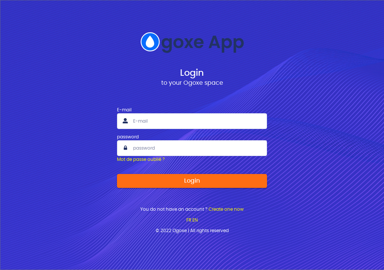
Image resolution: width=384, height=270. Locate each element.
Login (192, 181)
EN (195, 220)
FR (188, 220)
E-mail (124, 110)
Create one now (226, 209)
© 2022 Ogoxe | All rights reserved (192, 230)
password (128, 137)
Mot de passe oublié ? (141, 159)
